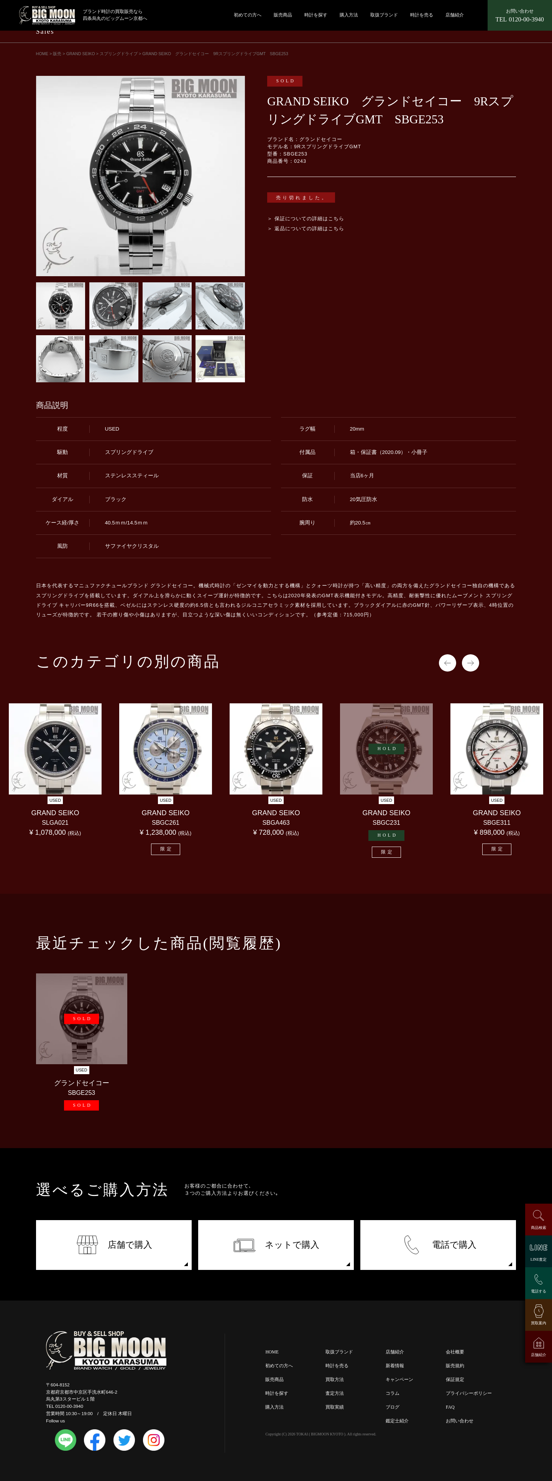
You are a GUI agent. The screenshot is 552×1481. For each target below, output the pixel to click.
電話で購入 (438, 1244)
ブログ (392, 1407)
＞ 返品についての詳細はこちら (305, 228)
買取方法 (334, 1379)
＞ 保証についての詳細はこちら (305, 218)
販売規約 (455, 1365)
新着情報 (395, 1365)
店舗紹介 (454, 15)
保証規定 (455, 1379)
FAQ (450, 1407)
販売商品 (283, 15)
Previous (447, 663)
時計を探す (315, 15)
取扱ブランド (384, 15)
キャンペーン (399, 1379)
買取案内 (538, 1323)
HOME (271, 1352)
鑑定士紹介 (397, 1421)
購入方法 (349, 15)
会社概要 (455, 1352)
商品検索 (538, 1227)
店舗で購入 (114, 1244)
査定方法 (334, 1393)
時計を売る (421, 15)
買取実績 (334, 1407)
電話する (538, 1291)
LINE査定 (539, 1259)
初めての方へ (247, 15)
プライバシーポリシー (469, 1393)
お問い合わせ (459, 1421)
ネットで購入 (276, 1244)
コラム (392, 1393)
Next (470, 663)
